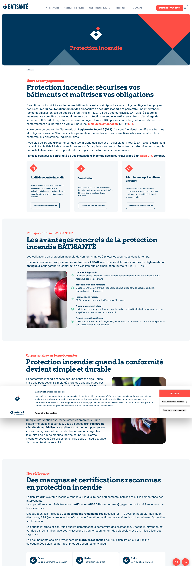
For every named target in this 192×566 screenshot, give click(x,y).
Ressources (121, 8)
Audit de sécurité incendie (47, 177)
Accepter (169, 541)
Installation (85, 178)
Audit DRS (146, 155)
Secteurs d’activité (74, 8)
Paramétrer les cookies (46, 561)
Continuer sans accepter (169, 558)
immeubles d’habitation (102, 123)
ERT (130, 123)
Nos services (52, 8)
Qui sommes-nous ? (99, 8)
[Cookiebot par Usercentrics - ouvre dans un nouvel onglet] (17, 561)
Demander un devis (170, 8)
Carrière (137, 8)
